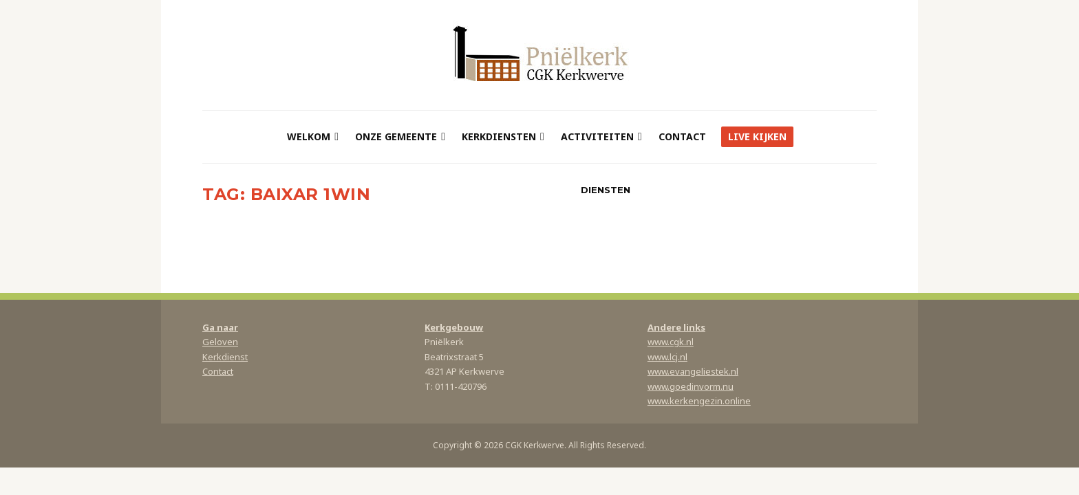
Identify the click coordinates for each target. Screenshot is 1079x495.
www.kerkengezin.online (699, 401)
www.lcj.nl (667, 357)
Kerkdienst (225, 357)
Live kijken (757, 136)
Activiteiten (597, 136)
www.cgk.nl (671, 342)
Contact (682, 136)
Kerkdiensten (499, 136)
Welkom (308, 136)
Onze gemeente (396, 136)
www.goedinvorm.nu (691, 386)
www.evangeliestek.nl (693, 371)
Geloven (220, 342)
